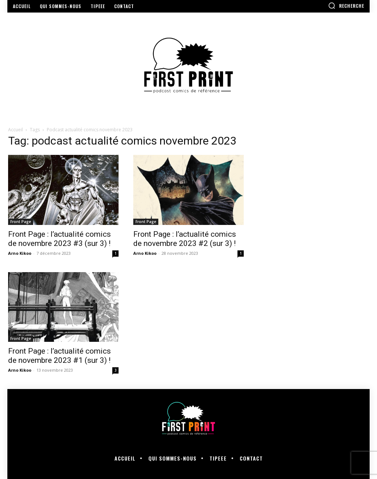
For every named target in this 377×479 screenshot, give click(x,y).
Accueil (15, 129)
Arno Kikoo (19, 253)
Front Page (20, 221)
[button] (346, 5)
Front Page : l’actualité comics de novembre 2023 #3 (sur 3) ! (59, 239)
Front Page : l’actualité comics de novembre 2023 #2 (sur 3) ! (184, 239)
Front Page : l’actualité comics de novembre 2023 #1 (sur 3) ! (59, 356)
